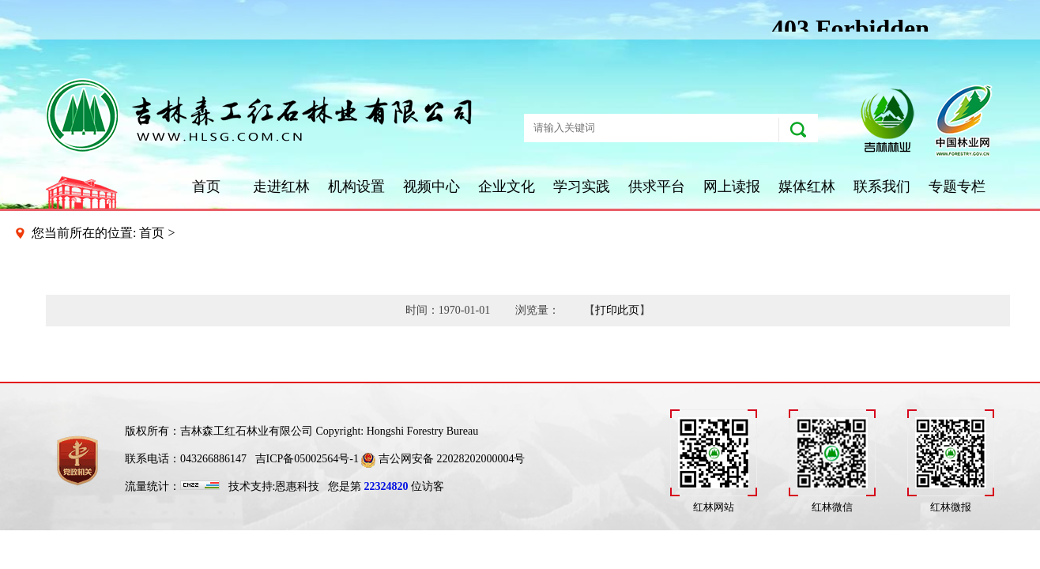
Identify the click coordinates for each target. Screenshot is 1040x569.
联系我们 (881, 186)
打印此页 (617, 310)
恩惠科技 (297, 486)
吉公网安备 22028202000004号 (443, 459)
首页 (206, 186)
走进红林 (281, 186)
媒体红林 (806, 186)
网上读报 (731, 186)
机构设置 (356, 186)
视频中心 (431, 186)
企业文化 (506, 186)
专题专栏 (957, 186)
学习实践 (581, 186)
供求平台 (656, 186)
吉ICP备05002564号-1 (307, 459)
